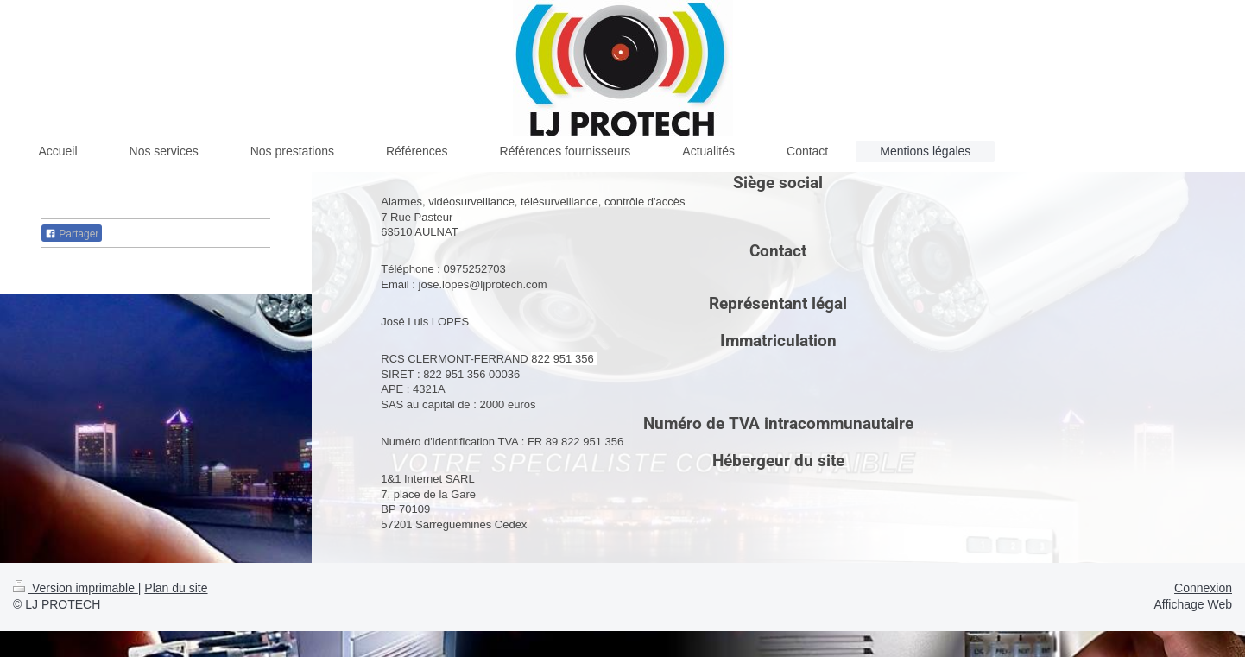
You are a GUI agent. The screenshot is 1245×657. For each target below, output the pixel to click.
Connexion (1203, 588)
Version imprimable (75, 588)
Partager (71, 234)
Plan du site (175, 588)
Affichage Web (1192, 604)
